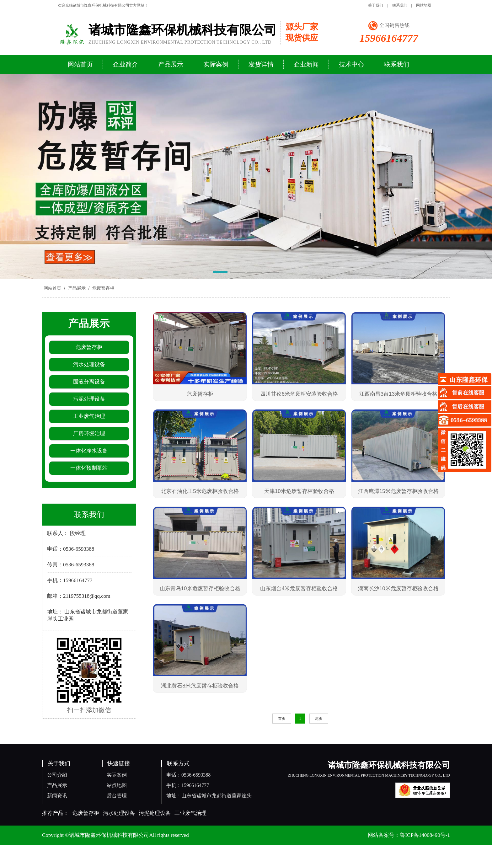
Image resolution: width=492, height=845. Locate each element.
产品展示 (77, 288)
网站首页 (52, 288)
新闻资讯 (57, 796)
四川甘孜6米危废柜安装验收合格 (299, 394)
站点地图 (117, 785)
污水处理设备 (119, 813)
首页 (282, 718)
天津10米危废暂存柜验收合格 (299, 491)
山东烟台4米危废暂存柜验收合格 (299, 588)
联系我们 (399, 5)
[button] (220, 273)
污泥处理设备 (155, 813)
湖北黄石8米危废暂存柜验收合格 (199, 686)
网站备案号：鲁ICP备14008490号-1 (409, 835)
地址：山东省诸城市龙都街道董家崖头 (209, 796)
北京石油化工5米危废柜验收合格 (199, 491)
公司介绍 (57, 775)
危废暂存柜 (102, 288)
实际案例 (117, 775)
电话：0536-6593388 (188, 775)
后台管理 (117, 796)
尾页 (319, 718)
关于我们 (375, 5)
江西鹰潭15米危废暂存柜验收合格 (398, 491)
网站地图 (423, 5)
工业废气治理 (190, 813)
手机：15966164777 (187, 785)
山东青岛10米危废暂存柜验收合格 (200, 588)
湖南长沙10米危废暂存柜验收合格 (398, 588)
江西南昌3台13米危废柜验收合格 (398, 394)
